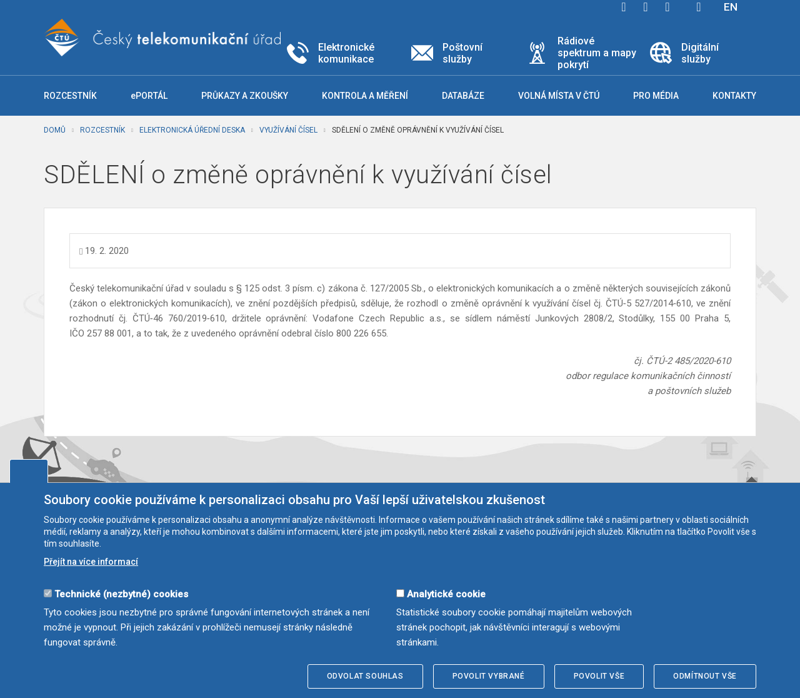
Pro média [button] (656, 96)
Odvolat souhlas (365, 676)
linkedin (667, 7)
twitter (645, 7)
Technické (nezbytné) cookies (121, 594)
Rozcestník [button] (70, 96)
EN (731, 7)
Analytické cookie (446, 594)
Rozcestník (102, 130)
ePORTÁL (149, 96)
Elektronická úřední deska (192, 130)
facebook (624, 7)
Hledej (698, 7)
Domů (55, 130)
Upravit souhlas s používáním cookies (28, 471)
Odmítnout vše (705, 676)
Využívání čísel (288, 130)
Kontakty (734, 96)
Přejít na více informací (91, 562)
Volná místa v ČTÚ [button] (558, 96)
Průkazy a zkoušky (244, 96)
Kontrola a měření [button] (365, 96)
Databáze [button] (463, 96)
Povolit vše (599, 676)
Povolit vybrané (488, 676)
